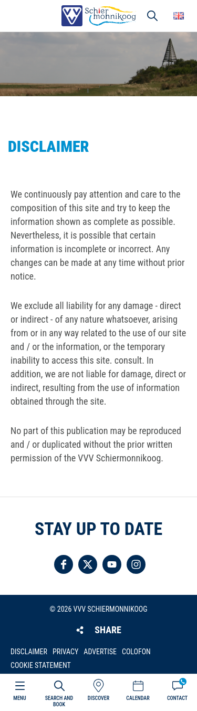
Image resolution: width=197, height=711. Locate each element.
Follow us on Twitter (87, 564)
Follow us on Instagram (136, 564)
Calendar (137, 698)
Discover (98, 698)
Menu (19, 698)
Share (108, 629)
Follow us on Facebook (63, 564)
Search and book (59, 701)
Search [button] (152, 15)
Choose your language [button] (178, 15)
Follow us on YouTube (111, 564)
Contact (177, 698)
